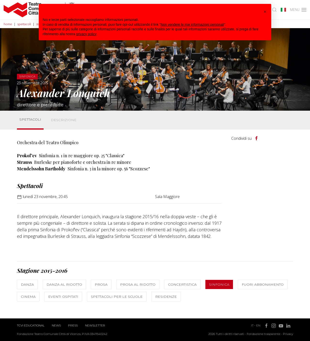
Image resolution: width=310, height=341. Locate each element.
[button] (265, 12)
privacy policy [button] (86, 34)
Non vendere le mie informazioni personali (192, 24)
